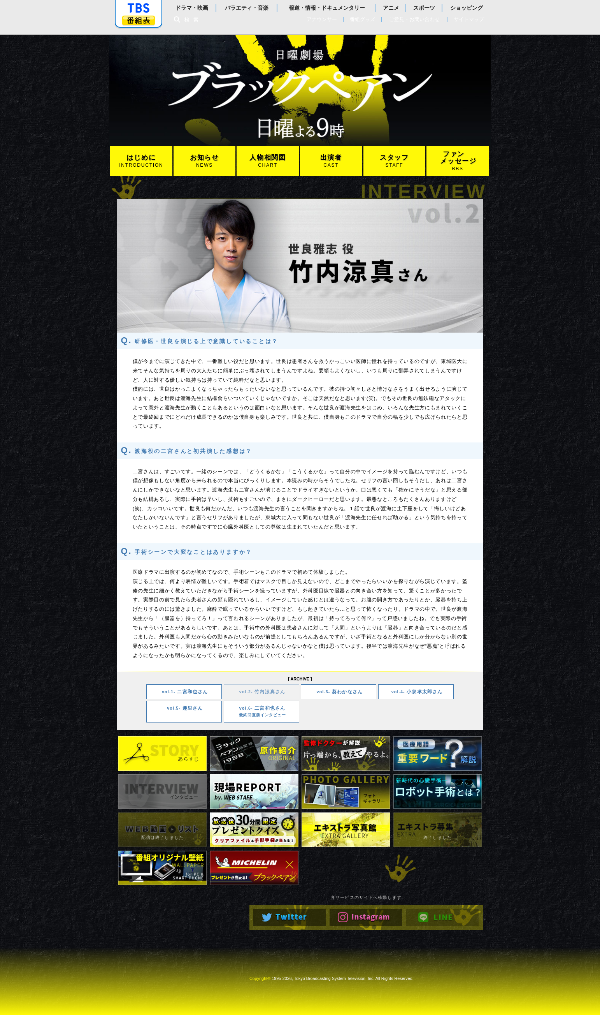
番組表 (138, 20)
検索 (193, 20)
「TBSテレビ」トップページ (138, 8)
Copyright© (259, 978)
